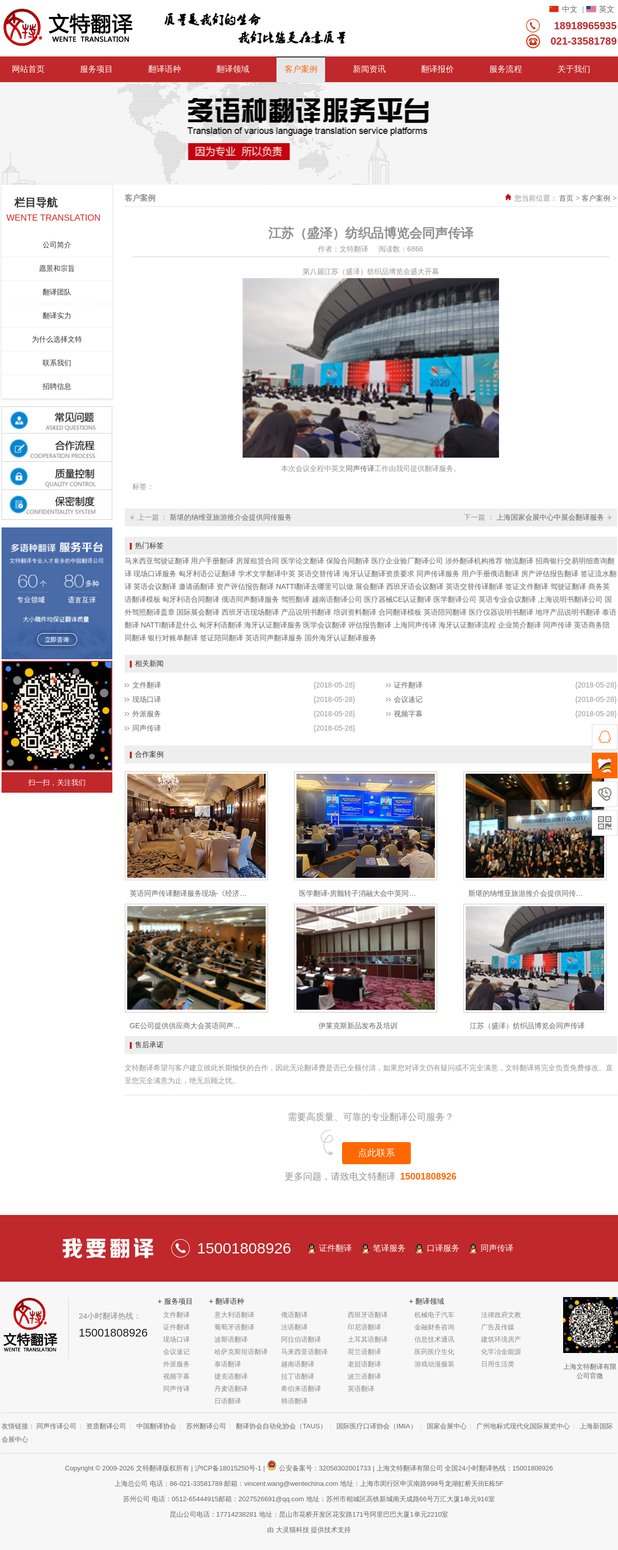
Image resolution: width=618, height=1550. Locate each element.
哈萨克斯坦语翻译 (241, 1352)
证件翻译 (408, 685)
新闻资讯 (369, 69)
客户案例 (301, 69)
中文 (569, 9)
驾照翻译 (295, 599)
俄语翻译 (294, 1315)
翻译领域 (232, 69)
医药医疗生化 (434, 1352)
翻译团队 (57, 292)
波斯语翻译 (231, 1339)
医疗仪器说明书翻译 (501, 612)
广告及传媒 (497, 1327)
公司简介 (57, 245)
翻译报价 (437, 69)
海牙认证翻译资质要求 (378, 574)
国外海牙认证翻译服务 (340, 638)
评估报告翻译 (369, 625)
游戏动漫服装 (434, 1364)
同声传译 (360, 468)
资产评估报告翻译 (245, 586)
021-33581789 (583, 41)
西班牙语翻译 (368, 1315)
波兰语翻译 (364, 1376)
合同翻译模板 (400, 612)
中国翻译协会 (156, 1426)
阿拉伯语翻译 (301, 1339)
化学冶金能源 (501, 1352)
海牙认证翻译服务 (273, 625)
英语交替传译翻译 (474, 586)
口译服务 (443, 1248)
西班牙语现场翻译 (250, 612)
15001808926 (428, 1176)
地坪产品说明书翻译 (567, 612)
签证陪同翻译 (221, 638)
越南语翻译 (297, 1364)
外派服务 (146, 714)
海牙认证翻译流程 (467, 625)
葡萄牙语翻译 (234, 1327)
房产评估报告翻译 (550, 574)
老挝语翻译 (364, 1364)
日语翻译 (227, 1401)
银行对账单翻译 (173, 638)
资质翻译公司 (106, 1426)
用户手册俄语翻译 (490, 574)
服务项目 (96, 69)
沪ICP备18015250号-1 (228, 1468)
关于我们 (573, 69)
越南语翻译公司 (337, 599)
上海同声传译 (414, 625)
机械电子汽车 (434, 1315)
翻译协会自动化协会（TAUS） (281, 1426)
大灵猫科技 (292, 1530)
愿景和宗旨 (57, 268)
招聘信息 (57, 386)
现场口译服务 (154, 574)
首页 (566, 198)
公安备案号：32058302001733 (319, 1468)
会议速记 (408, 699)
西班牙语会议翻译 (415, 586)
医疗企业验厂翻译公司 (407, 561)
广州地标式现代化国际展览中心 (523, 1426)
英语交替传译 (319, 574)
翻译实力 (57, 315)
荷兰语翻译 (364, 1352)
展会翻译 (369, 586)
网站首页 (28, 69)
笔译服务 (389, 1248)
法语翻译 (294, 1327)
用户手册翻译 (212, 561)
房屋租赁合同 (257, 561)
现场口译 (146, 699)
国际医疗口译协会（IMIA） (376, 1426)
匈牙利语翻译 (220, 625)
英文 (606, 9)
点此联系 (376, 1153)
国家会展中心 (447, 1426)
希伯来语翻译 (301, 1388)
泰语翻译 (227, 1364)
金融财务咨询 (434, 1327)
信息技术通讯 (434, 1339)
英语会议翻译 (154, 586)
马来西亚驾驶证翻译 (157, 561)
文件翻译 (146, 685)
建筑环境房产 (501, 1339)
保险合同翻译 (347, 561)
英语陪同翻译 (445, 612)
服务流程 (505, 69)
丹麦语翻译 (231, 1388)
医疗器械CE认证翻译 (397, 599)
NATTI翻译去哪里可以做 (314, 586)
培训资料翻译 (354, 612)
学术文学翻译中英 (266, 574)
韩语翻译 (294, 1401)
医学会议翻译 (324, 625)
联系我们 (57, 363)
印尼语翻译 (364, 1327)
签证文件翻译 (526, 586)
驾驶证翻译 (568, 586)
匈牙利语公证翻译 (207, 574)
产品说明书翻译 (306, 612)
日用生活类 (497, 1364)
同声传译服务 (438, 574)
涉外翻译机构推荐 (474, 561)
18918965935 (585, 25)
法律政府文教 (501, 1315)
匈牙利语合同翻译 (191, 599)
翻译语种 (164, 69)
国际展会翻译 (198, 612)
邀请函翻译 (196, 586)
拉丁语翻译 (297, 1376)
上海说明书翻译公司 (570, 599)
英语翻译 (361, 1388)
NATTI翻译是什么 (168, 625)
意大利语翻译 (234, 1315)
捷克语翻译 (231, 1376)
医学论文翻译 (302, 561)
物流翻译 (519, 561)
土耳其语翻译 (368, 1339)
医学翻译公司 (454, 599)
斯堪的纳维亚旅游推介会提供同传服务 (231, 517)
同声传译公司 (56, 1426)
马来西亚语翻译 (304, 1352)
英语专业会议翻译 (507, 599)
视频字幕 (408, 714)
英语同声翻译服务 (274, 638)
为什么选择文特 (57, 339)
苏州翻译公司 (206, 1426)
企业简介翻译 (519, 625)
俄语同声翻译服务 (250, 599)
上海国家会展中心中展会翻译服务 (550, 517)
